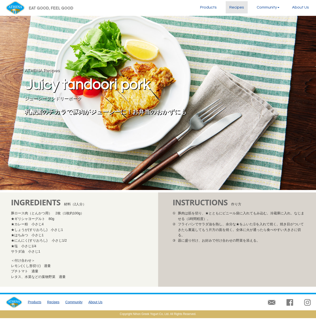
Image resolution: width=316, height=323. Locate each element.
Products (208, 7)
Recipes (236, 7)
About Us (300, 7)
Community (74, 302)
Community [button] (268, 7)
